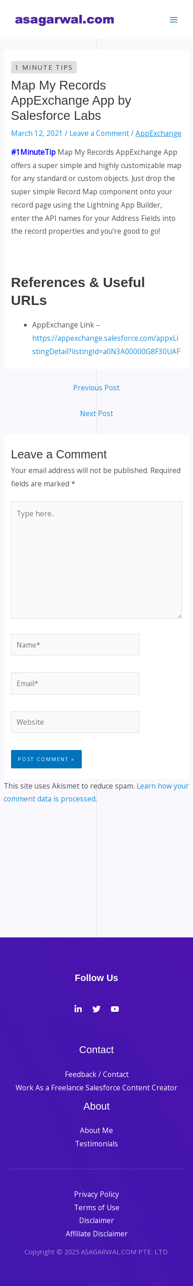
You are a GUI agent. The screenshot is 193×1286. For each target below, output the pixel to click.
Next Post (96, 413)
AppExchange (159, 133)
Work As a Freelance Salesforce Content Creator (96, 1088)
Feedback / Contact (97, 1074)
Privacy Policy (96, 1194)
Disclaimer (96, 1220)
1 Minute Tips (44, 67)
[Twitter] (96, 1009)
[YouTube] (115, 1009)
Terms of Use (96, 1207)
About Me (96, 1130)
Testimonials (96, 1144)
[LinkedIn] (78, 1009)
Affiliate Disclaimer (97, 1234)
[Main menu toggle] (174, 19)
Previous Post (96, 388)
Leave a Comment (99, 133)
